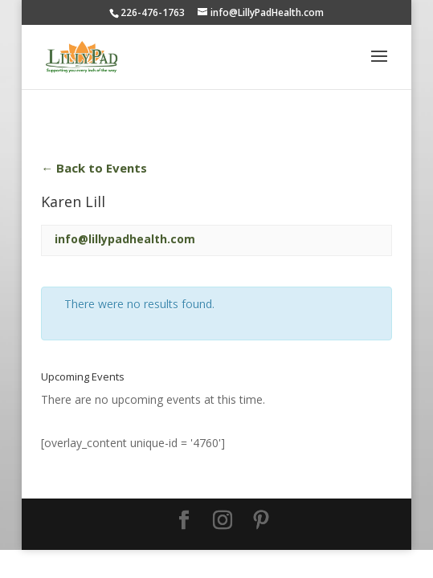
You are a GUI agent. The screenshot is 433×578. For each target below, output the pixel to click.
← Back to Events (94, 168)
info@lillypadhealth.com (125, 238)
